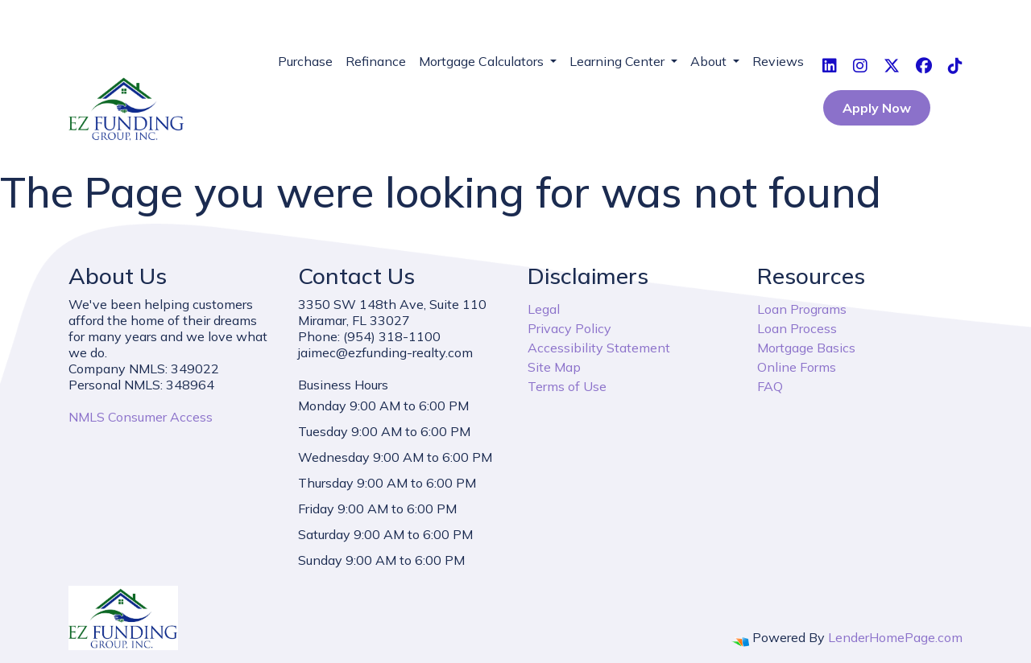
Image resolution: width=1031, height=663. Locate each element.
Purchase (305, 61)
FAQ (770, 386)
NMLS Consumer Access (140, 417)
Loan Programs (802, 309)
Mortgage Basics (806, 348)
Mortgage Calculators (483, 61)
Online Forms (796, 367)
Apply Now (877, 108)
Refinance (376, 61)
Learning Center (618, 61)
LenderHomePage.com (895, 637)
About (710, 61)
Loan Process (797, 328)
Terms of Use (567, 386)
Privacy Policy (569, 328)
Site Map (554, 367)
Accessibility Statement (599, 348)
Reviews (778, 61)
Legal (544, 309)
